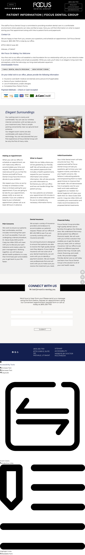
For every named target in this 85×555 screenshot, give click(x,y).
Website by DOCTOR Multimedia (64, 354)
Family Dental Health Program (16, 69)
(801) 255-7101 (73, 2)
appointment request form (45, 302)
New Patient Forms (40, 69)
